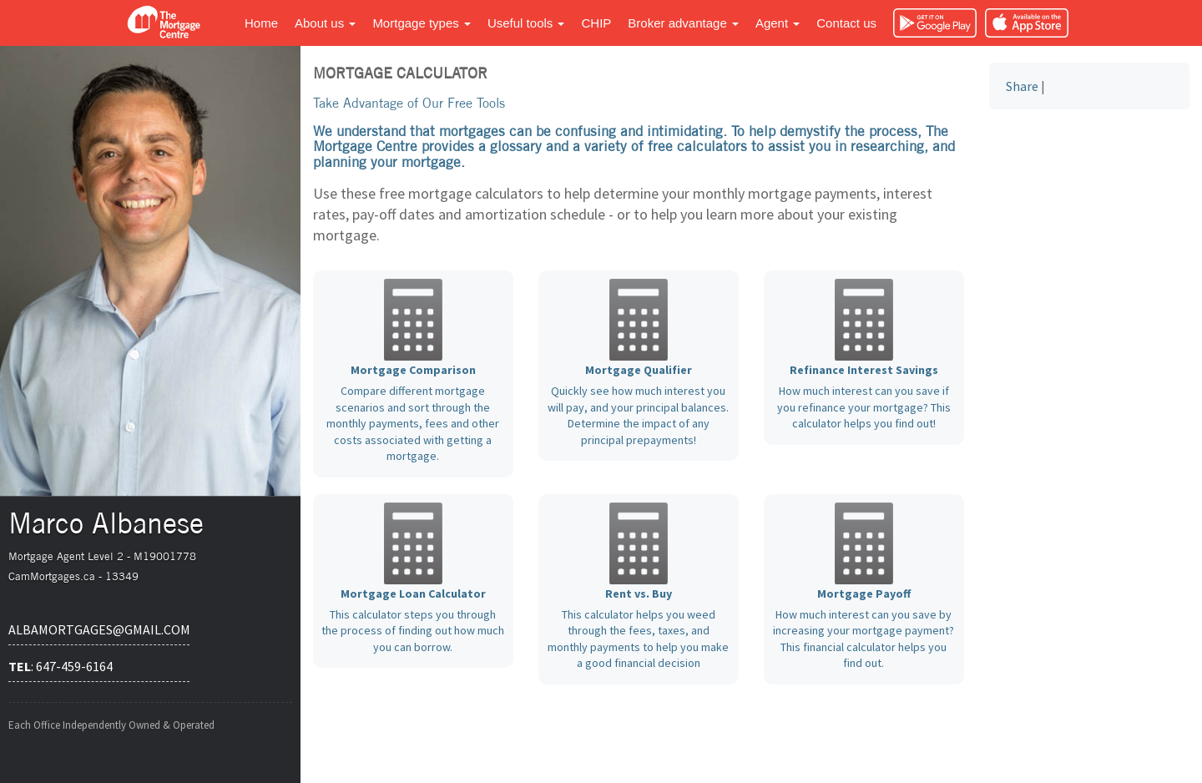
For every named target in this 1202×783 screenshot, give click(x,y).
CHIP (596, 23)
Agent (777, 23)
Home (261, 23)
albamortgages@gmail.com (98, 629)
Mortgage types (421, 23)
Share (1022, 86)
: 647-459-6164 (60, 666)
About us (325, 23)
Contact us (846, 23)
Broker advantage (683, 23)
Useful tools (526, 23)
